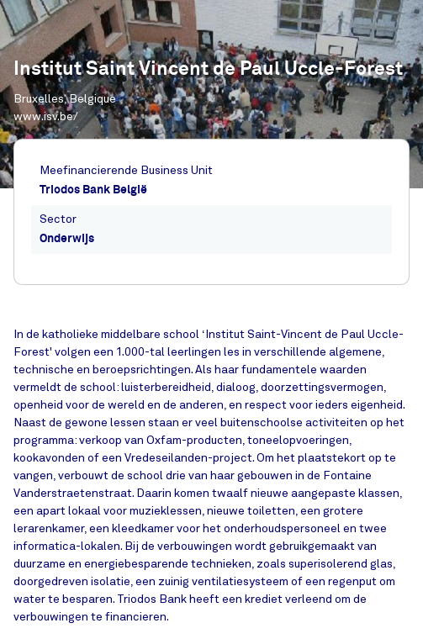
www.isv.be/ (45, 116)
